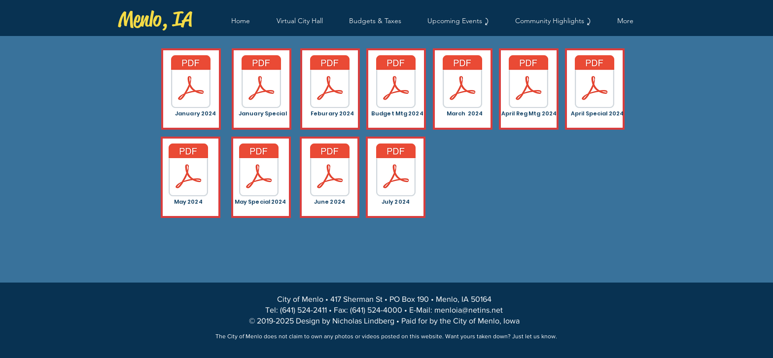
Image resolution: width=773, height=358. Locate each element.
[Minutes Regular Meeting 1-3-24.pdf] (191, 82)
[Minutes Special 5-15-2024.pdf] (259, 171)
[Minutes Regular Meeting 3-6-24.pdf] (462, 82)
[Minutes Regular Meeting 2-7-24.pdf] (330, 82)
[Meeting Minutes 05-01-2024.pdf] (188, 171)
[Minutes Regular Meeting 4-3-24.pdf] (528, 82)
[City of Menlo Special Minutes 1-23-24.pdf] (261, 82)
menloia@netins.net (468, 310)
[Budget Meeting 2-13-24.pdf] (396, 82)
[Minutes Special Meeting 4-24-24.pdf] (594, 82)
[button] (553, 21)
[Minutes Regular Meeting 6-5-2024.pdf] (330, 171)
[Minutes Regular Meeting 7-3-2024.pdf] (396, 171)
